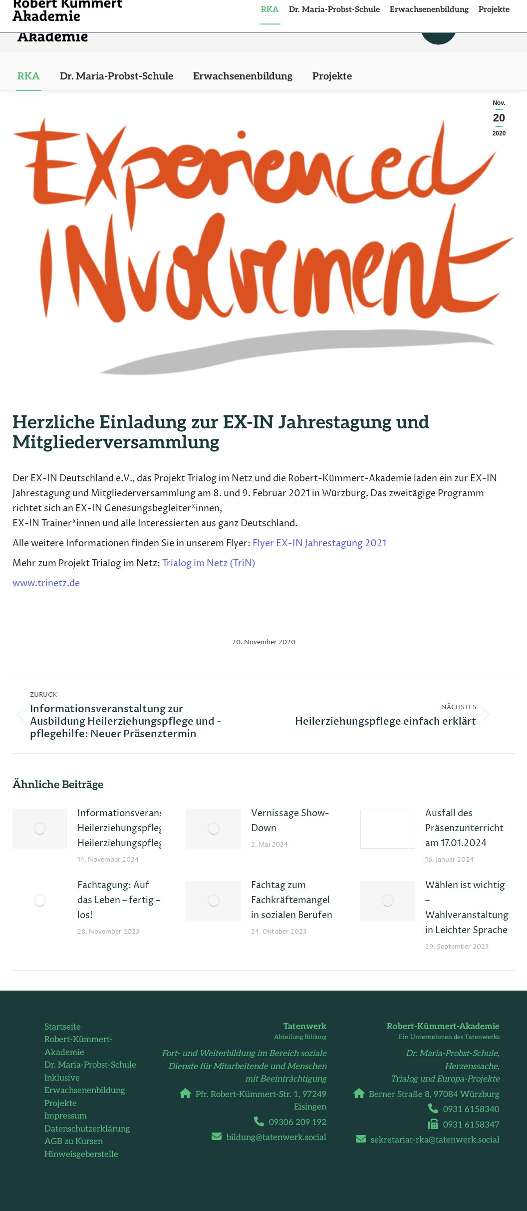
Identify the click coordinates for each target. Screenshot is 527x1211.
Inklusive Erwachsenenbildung (84, 1084)
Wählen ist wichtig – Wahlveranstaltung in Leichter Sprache (467, 908)
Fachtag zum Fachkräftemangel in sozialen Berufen (291, 900)
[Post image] (39, 829)
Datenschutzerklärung (87, 1129)
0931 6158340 (468, 1110)
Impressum (65, 1116)
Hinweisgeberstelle (81, 1155)
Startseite (62, 1027)
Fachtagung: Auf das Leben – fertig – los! (118, 900)
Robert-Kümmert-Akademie (78, 1046)
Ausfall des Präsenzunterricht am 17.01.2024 (464, 828)
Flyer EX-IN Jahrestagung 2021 (319, 543)
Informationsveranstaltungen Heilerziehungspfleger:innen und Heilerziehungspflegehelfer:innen (149, 828)
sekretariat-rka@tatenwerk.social (431, 1140)
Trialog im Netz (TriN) (209, 563)
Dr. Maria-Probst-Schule (90, 1065)
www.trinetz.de (46, 583)
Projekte (60, 1104)
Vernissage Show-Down (290, 821)
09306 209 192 (294, 1123)
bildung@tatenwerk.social (272, 1138)
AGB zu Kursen (73, 1142)
